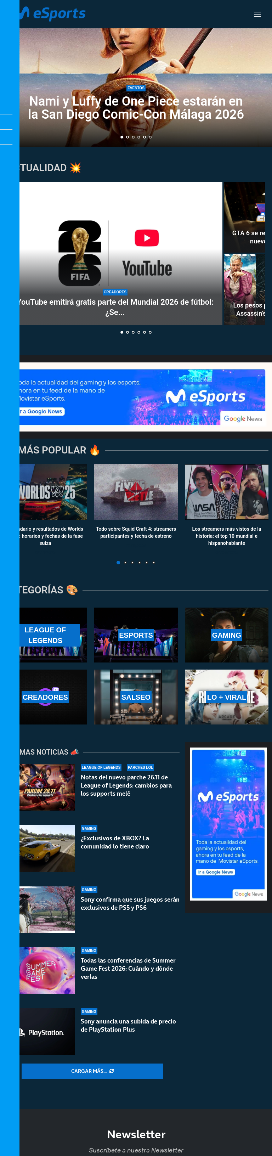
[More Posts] (92, 1071)
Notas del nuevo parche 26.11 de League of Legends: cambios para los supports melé (126, 785)
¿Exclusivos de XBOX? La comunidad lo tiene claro (115, 842)
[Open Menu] (257, 14)
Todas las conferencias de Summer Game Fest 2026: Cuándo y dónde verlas (128, 971)
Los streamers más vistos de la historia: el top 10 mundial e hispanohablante (226, 536)
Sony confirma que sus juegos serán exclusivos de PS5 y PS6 (130, 903)
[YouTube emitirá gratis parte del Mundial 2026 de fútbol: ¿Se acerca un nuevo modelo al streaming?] (115, 253)
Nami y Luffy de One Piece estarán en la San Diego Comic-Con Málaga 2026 (136, 108)
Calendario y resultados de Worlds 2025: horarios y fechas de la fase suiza (45, 536)
